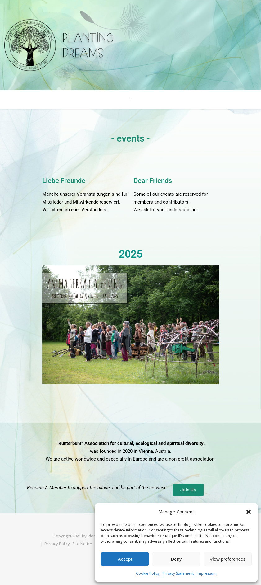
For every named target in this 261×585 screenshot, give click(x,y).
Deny (176, 559)
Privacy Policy (57, 543)
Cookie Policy (148, 573)
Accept (125, 559)
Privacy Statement (178, 573)
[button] (248, 512)
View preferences (228, 559)
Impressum (207, 573)
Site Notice (82, 543)
